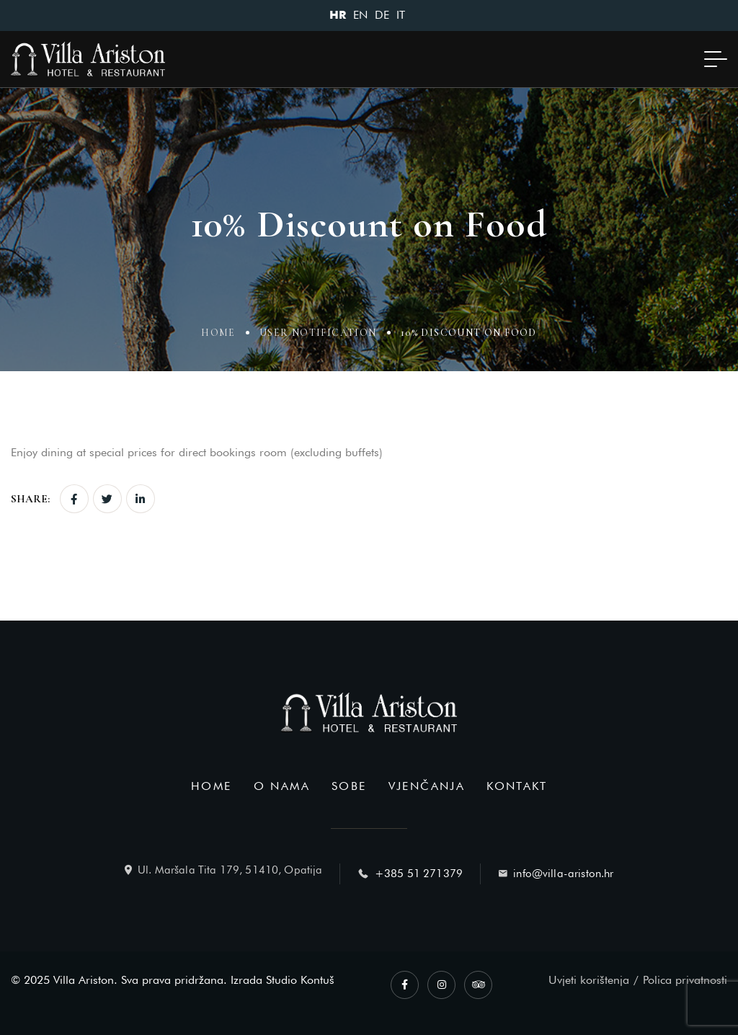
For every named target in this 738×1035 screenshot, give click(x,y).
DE (382, 15)
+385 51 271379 (419, 873)
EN (360, 15)
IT (400, 15)
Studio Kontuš (300, 980)
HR (337, 16)
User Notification (318, 333)
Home (218, 333)
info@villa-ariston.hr (563, 873)
